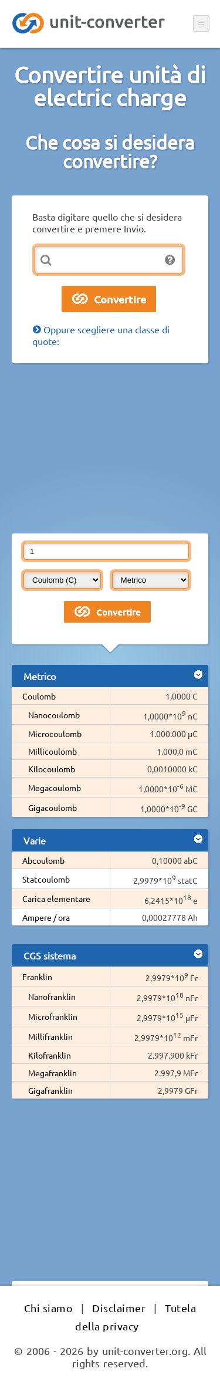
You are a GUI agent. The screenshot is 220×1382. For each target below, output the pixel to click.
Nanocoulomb (54, 714)
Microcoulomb (55, 733)
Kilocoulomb (51, 768)
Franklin (37, 976)
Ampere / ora (46, 917)
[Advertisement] (110, 448)
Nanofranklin (52, 996)
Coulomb (39, 696)
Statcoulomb (46, 879)
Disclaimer (118, 1308)
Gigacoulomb (52, 807)
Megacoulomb (54, 787)
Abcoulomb (43, 860)
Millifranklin (50, 1036)
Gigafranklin (50, 1090)
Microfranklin (52, 1016)
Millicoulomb (52, 751)
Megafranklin (52, 1072)
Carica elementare (56, 898)
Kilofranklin (49, 1055)
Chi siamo (48, 1308)
